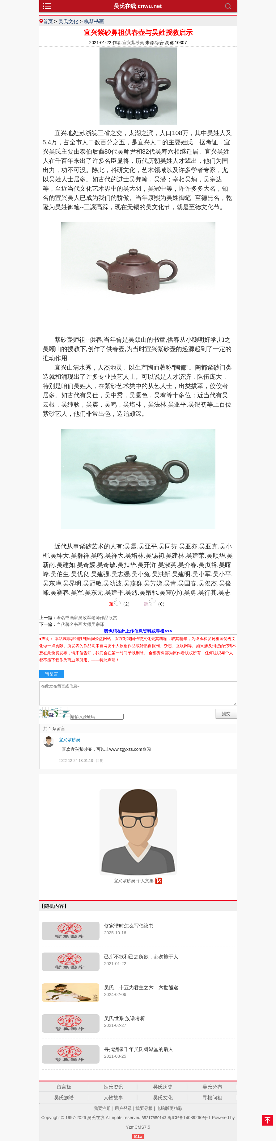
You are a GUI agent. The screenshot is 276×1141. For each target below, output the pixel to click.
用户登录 (123, 1108)
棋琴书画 (94, 21)
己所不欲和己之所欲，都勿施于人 (141, 956)
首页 (48, 21)
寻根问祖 (212, 1097)
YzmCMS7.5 (138, 1127)
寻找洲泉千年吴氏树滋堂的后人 (138, 1049)
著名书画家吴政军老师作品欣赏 (87, 617)
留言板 (64, 1086)
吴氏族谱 (64, 1097)
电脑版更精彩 (169, 1108)
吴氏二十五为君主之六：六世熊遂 (141, 987)
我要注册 (102, 1108)
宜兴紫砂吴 (69, 739)
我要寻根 (144, 1108)
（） (120, 602)
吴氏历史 (163, 1086)
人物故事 (113, 1097)
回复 (99, 761)
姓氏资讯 (113, 1086)
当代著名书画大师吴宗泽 (80, 624)
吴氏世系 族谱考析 (124, 1018)
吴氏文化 (68, 21)
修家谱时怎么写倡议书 (129, 925)
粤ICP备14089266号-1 (189, 1117)
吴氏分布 (212, 1086)
